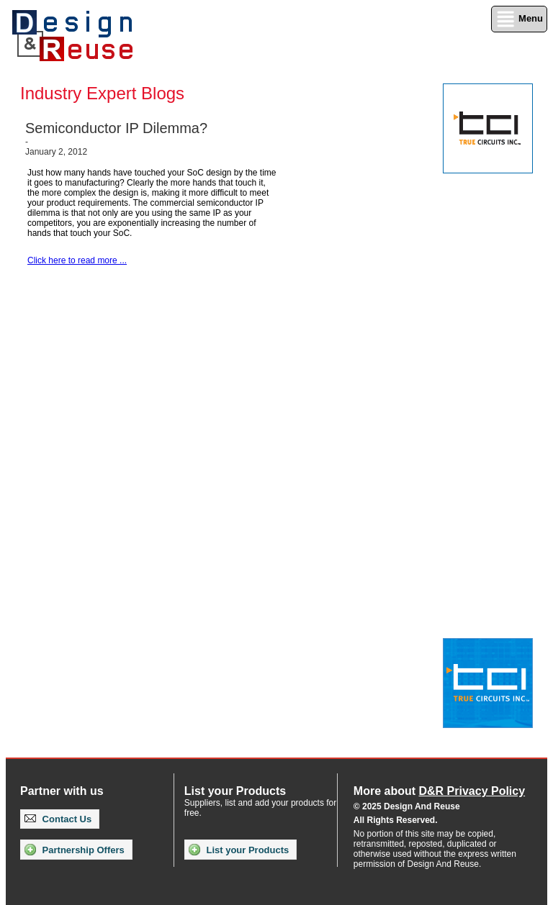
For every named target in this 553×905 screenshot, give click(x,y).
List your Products (239, 849)
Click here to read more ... (77, 260)
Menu (519, 19)
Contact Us (57, 819)
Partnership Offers (74, 849)
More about (439, 791)
